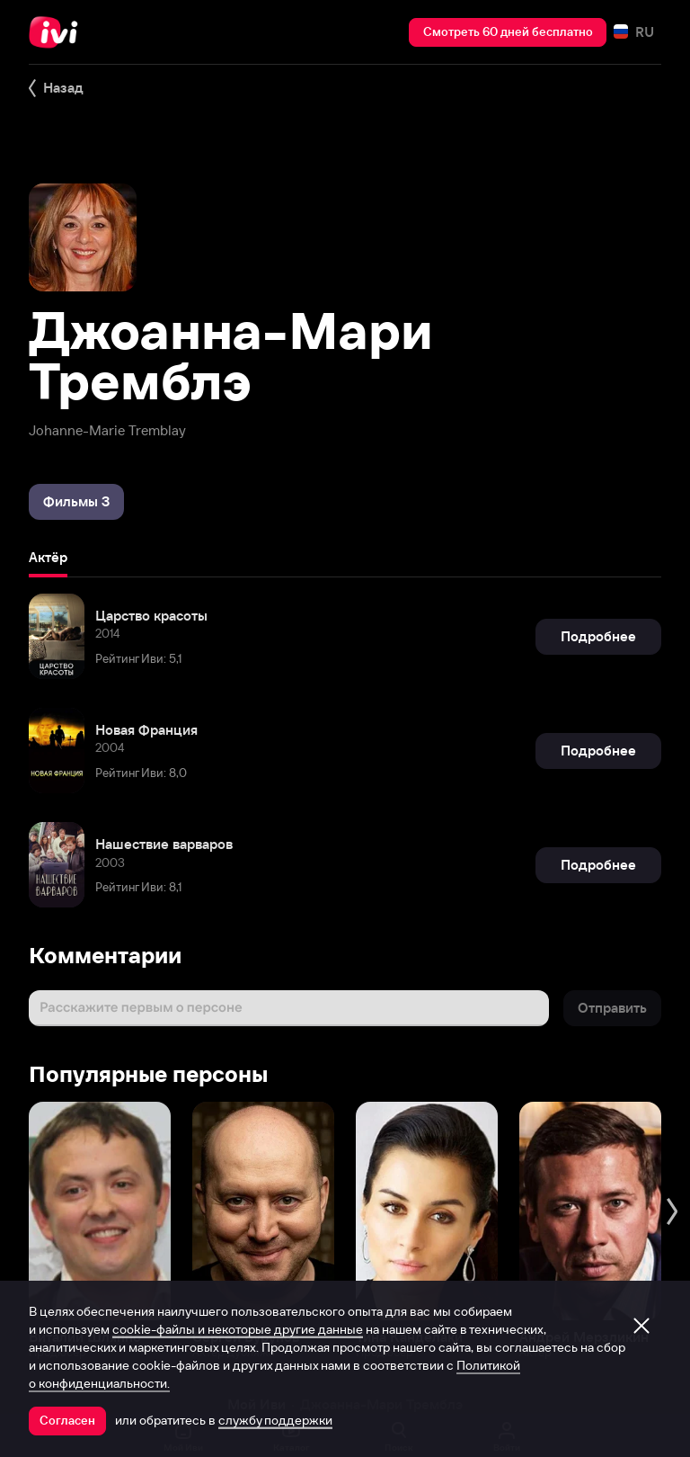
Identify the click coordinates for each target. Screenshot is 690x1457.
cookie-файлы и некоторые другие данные (237, 1329)
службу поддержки (275, 1420)
